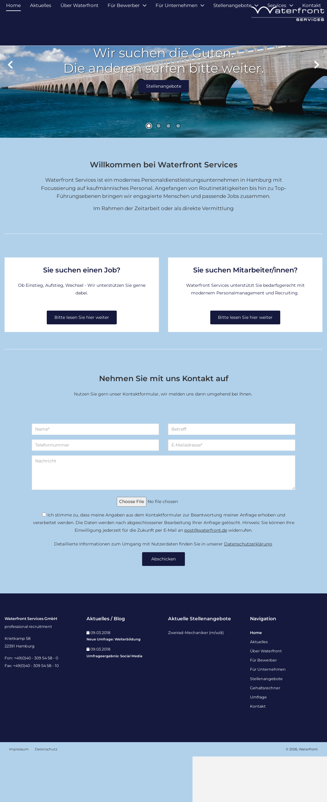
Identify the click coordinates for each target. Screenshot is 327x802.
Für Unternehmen (176, 33)
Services (276, 33)
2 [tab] (158, 171)
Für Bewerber (124, 33)
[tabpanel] (163, 115)
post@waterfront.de (205, 575)
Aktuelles (40, 33)
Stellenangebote (232, 33)
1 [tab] (148, 171)
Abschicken (163, 604)
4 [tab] (178, 171)
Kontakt (311, 33)
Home (13, 33)
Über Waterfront (79, 33)
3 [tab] (168, 171)
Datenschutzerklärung (248, 589)
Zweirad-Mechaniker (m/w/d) (196, 678)
